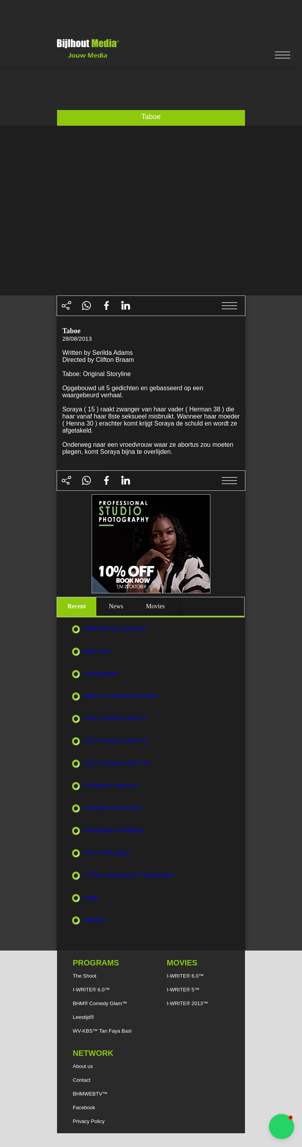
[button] (281, 1126)
